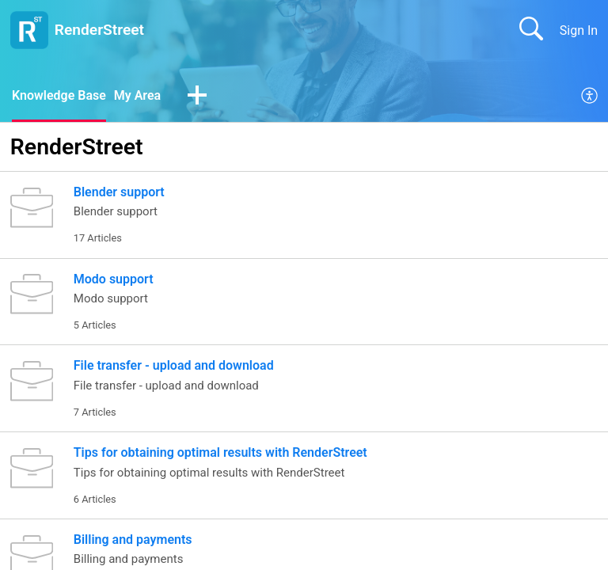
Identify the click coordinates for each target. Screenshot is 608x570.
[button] (197, 96)
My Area (137, 95)
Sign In (579, 30)
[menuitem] (590, 96)
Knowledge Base (59, 95)
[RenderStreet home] (29, 30)
